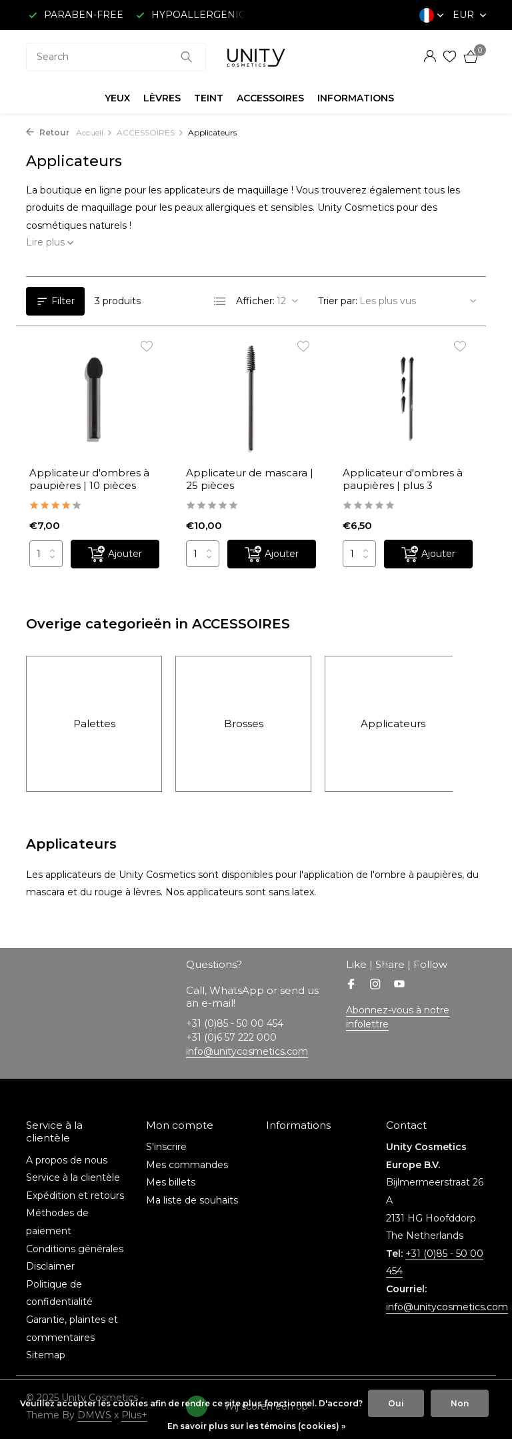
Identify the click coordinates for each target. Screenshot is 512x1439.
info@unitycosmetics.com (247, 1051)
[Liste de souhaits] (450, 57)
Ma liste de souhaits (192, 1200)
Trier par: (337, 301)
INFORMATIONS (355, 98)
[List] (220, 302)
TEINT (208, 98)
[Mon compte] (429, 57)
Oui (396, 1403)
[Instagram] (375, 985)
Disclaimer (50, 1266)
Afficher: (255, 301)
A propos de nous (66, 1160)
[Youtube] (399, 985)
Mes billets (170, 1182)
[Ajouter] (115, 554)
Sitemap (45, 1355)
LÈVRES (162, 98)
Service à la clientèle (73, 1177)
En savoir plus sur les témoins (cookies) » (256, 1426)
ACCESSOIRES (270, 98)
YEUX (117, 98)
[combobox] (116, 57)
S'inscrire (166, 1147)
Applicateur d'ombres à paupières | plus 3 (403, 479)
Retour (47, 132)
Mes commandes (187, 1165)
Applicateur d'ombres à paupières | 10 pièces (89, 479)
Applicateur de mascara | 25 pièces (249, 479)
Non (460, 1403)
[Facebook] (351, 985)
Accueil (94, 132)
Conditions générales (74, 1249)
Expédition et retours (75, 1195)
